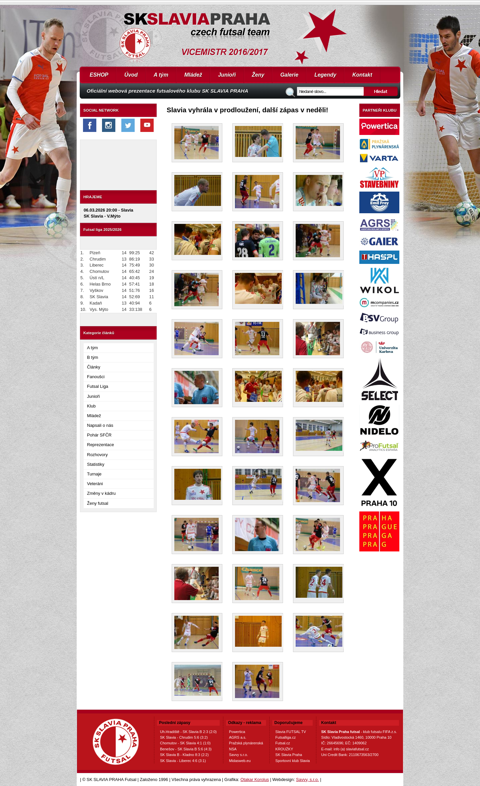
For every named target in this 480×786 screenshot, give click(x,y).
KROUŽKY (284, 749)
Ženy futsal (97, 503)
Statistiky (95, 464)
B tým (92, 357)
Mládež (193, 75)
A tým (161, 75)
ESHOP (99, 75)
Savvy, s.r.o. (307, 779)
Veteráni (95, 483)
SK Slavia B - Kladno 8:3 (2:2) (184, 755)
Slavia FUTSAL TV (290, 732)
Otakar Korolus (254, 779)
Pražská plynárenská (246, 743)
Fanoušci (96, 376)
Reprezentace (100, 444)
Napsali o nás (100, 425)
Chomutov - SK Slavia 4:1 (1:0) (185, 743)
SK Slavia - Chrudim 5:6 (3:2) (184, 737)
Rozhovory (97, 454)
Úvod (131, 75)
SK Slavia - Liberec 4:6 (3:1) (183, 761)
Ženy (258, 75)
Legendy (325, 75)
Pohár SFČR (99, 434)
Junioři (227, 75)
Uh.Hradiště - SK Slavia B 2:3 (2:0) (188, 732)
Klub (91, 405)
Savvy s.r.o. (238, 755)
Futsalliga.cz (285, 737)
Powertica (237, 732)
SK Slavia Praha (288, 755)
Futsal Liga (97, 386)
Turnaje (94, 473)
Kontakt (362, 75)
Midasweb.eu (240, 761)
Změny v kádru (101, 493)
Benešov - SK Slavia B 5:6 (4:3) (186, 749)
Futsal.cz (282, 743)
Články (93, 367)
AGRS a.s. (237, 737)
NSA (233, 749)
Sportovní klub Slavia (292, 761)
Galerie (289, 75)
